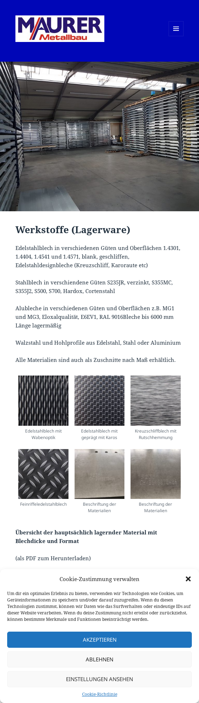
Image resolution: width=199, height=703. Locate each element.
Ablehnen (99, 659)
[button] (188, 578)
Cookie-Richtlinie (99, 694)
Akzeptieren (100, 639)
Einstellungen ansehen (99, 679)
